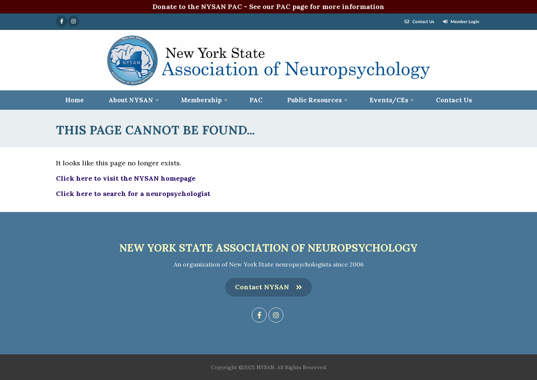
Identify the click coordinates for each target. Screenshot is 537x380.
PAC (256, 100)
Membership (201, 100)
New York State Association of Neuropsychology (268, 248)
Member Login (464, 21)
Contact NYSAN (268, 287)
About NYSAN (131, 100)
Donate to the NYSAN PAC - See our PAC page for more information (268, 6)
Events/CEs (389, 100)
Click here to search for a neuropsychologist (133, 193)
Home (74, 100)
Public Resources (314, 100)
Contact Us (423, 21)
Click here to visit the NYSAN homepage (125, 178)
